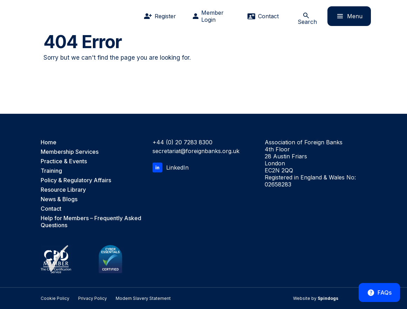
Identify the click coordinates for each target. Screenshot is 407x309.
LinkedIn (170, 167)
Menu (344, 16)
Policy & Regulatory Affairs (76, 180)
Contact (51, 208)
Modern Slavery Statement (143, 298)
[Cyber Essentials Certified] (110, 259)
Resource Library (63, 189)
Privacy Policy (92, 298)
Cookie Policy (55, 298)
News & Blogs (59, 199)
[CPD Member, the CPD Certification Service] (56, 259)
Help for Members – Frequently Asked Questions (91, 222)
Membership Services (70, 151)
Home (48, 142)
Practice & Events (64, 161)
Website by (315, 298)
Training (51, 170)
